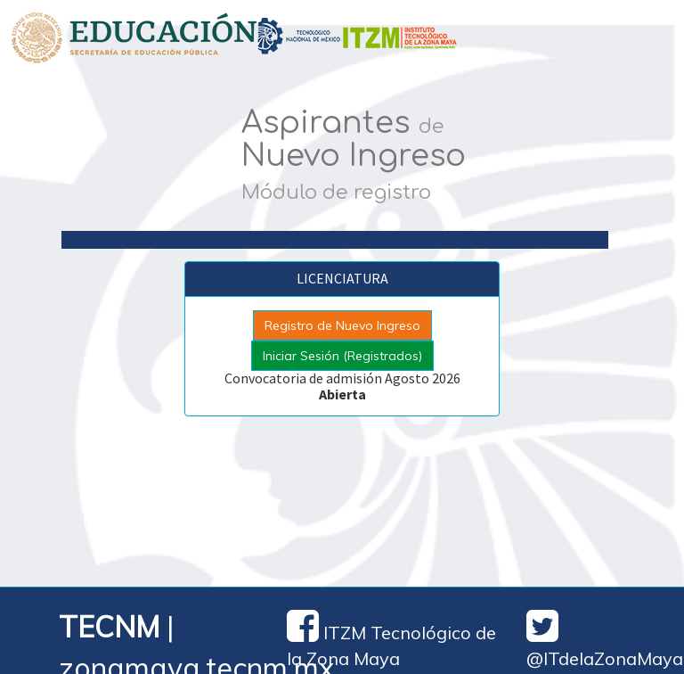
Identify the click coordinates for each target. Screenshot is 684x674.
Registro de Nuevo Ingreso (342, 325)
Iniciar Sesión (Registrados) (342, 356)
